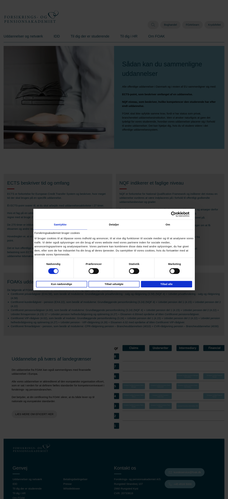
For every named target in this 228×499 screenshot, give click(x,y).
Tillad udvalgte (114, 284)
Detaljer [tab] (114, 224)
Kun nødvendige (61, 284)
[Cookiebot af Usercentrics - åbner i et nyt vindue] (176, 214)
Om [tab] (168, 224)
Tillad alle (166, 284)
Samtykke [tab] (60, 224)
